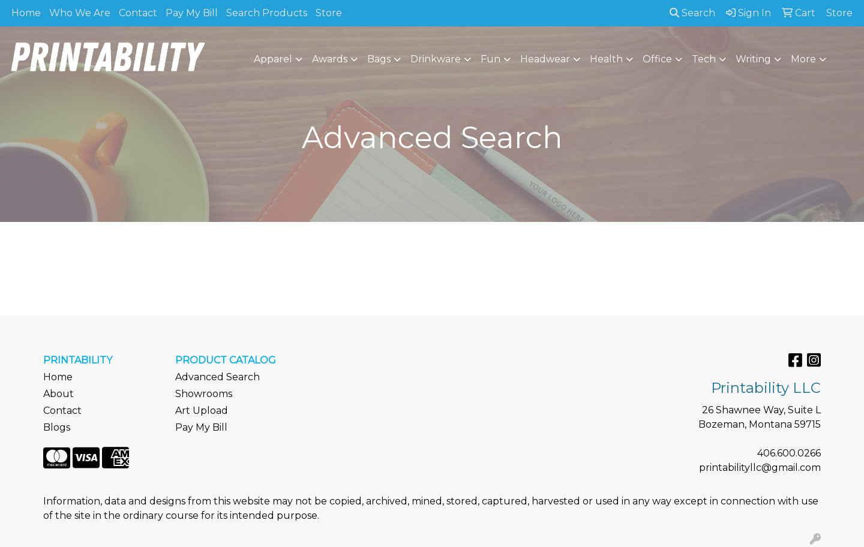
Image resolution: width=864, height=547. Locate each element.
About (58, 393)
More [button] (803, 59)
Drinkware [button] (435, 59)
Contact (138, 13)
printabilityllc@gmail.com (760, 467)
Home (26, 13)
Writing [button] (753, 59)
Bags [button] (379, 59)
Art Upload (201, 410)
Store (329, 13)
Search (692, 13)
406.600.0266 (789, 453)
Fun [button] (490, 59)
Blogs (56, 427)
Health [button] (606, 59)
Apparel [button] (273, 59)
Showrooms (203, 393)
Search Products (266, 13)
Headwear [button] (545, 59)
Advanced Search (217, 377)
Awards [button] (329, 59)
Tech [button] (704, 59)
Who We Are (79, 13)
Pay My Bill (192, 13)
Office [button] (657, 59)
